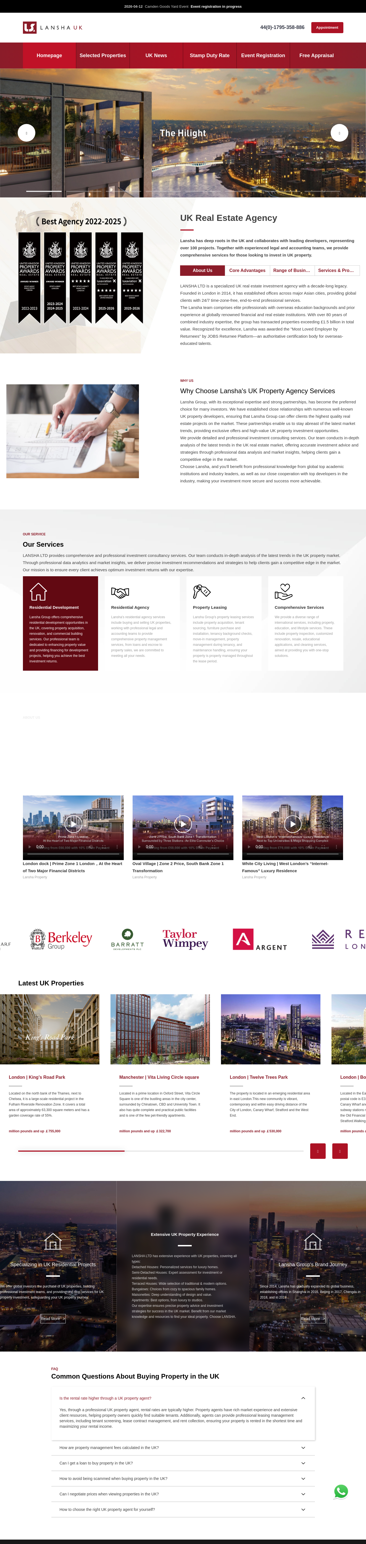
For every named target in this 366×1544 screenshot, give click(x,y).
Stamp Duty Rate (210, 55)
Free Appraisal (316, 55)
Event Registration (263, 55)
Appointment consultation (327, 29)
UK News (156, 55)
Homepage (49, 55)
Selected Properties (103, 55)
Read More (53, 1318)
